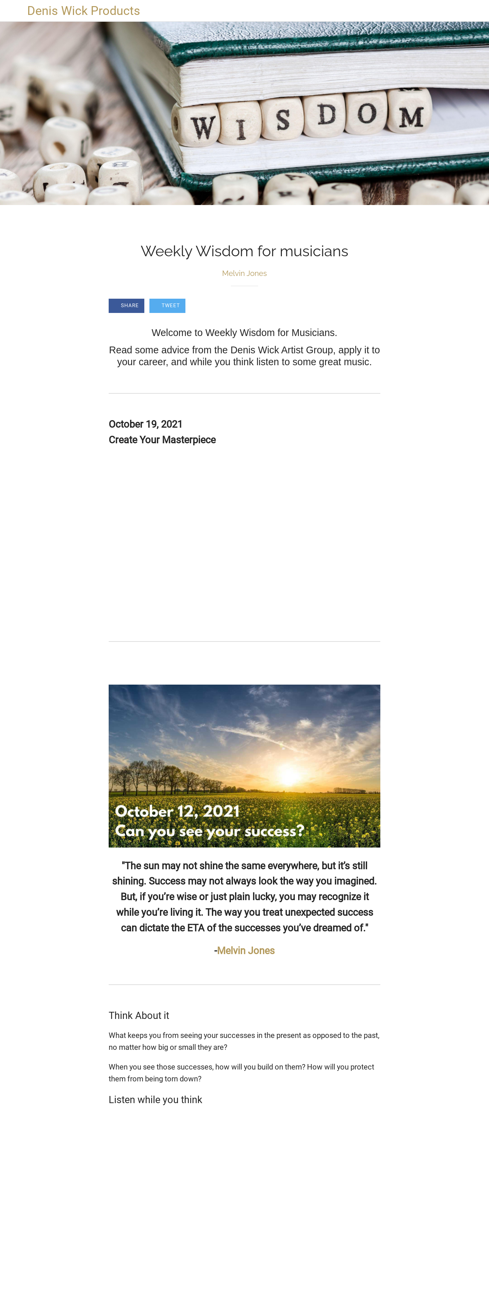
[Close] (14, 11)
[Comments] (372, 306)
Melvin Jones (246, 950)
